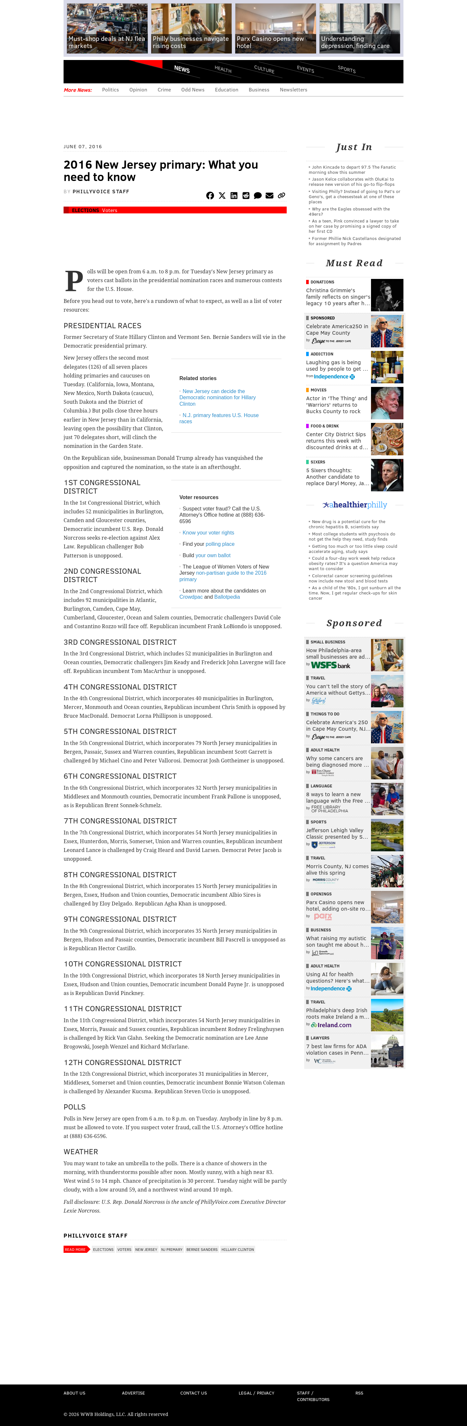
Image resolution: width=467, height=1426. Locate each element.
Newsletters (293, 89)
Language (321, 786)
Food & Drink (325, 426)
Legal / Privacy (256, 1393)
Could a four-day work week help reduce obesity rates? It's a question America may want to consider (353, 563)
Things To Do (325, 714)
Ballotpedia (227, 597)
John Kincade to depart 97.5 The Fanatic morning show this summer (352, 169)
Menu (74, 71)
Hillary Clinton (238, 1249)
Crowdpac (191, 597)
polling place (220, 544)
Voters (109, 210)
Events (305, 69)
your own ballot (213, 555)
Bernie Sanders (202, 1249)
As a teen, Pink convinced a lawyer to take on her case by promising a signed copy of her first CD (354, 226)
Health (223, 69)
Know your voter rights (208, 532)
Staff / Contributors (313, 1396)
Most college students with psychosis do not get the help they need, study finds (352, 536)
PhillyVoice (108, 71)
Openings (321, 894)
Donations (322, 282)
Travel (318, 678)
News (182, 69)
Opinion (138, 89)
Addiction (322, 354)
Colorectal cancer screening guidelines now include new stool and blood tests (350, 578)
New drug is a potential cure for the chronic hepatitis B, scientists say (347, 524)
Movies (319, 390)
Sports (347, 69)
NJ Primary (172, 1249)
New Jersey (146, 1249)
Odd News (193, 89)
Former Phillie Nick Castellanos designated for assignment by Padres (355, 240)
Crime (164, 89)
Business (259, 89)
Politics (110, 89)
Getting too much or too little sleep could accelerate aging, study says (353, 548)
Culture (264, 69)
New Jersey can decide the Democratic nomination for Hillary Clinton (217, 397)
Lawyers (320, 1038)
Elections (85, 210)
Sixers (318, 462)
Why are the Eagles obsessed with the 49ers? (349, 211)
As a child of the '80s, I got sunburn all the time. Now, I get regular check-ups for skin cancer (355, 592)
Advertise (133, 1393)
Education (226, 89)
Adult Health (325, 750)
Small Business (328, 642)
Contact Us (193, 1393)
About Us (74, 1393)
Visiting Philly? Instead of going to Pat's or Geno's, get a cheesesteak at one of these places (355, 196)
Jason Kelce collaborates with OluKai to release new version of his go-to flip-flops (352, 181)
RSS (359, 1393)
